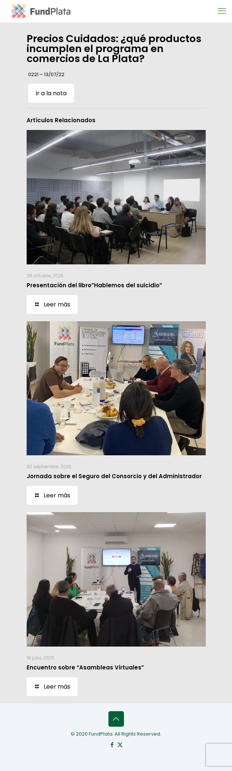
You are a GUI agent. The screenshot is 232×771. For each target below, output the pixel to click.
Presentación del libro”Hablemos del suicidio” (94, 285)
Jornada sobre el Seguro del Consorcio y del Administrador (114, 476)
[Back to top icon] (116, 719)
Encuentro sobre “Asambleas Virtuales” (85, 667)
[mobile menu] (222, 11)
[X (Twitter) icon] (120, 744)
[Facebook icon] (112, 744)
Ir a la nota (51, 93)
